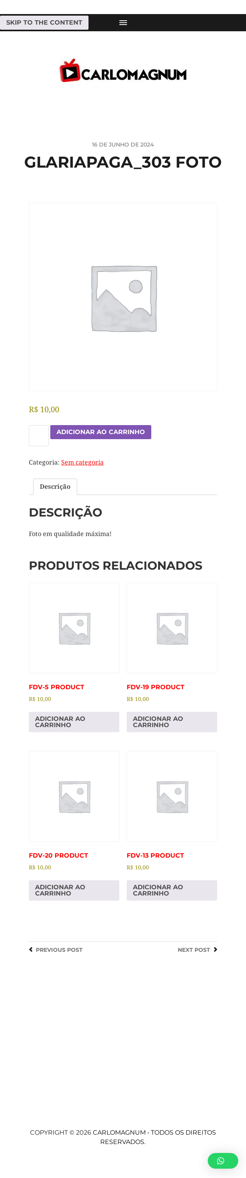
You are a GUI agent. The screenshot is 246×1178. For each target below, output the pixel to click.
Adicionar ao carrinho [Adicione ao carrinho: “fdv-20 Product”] (60, 890)
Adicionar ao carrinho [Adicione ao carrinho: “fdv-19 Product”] (158, 722)
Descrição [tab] (55, 486)
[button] (223, 1161)
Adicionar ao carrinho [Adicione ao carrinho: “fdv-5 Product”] (60, 722)
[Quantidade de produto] (39, 435)
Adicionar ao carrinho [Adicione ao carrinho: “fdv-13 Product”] (158, 890)
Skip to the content (44, 22)
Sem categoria (82, 462)
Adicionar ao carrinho (101, 432)
